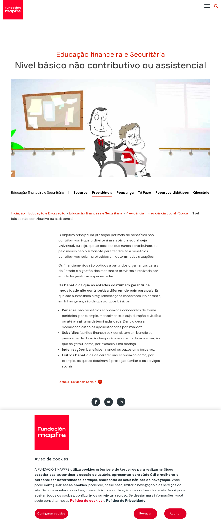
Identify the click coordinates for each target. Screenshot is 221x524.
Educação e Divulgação (46, 213)
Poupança (125, 192)
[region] (110, 467)
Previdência (135, 213)
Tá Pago (144, 192)
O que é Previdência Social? (77, 382)
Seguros (80, 192)
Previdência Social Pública (168, 213)
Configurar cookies (51, 513)
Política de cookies (86, 500)
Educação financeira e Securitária (110, 54)
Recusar (145, 513)
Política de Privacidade (125, 500)
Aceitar (175, 513)
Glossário (201, 192)
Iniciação (18, 213)
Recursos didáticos (172, 192)
